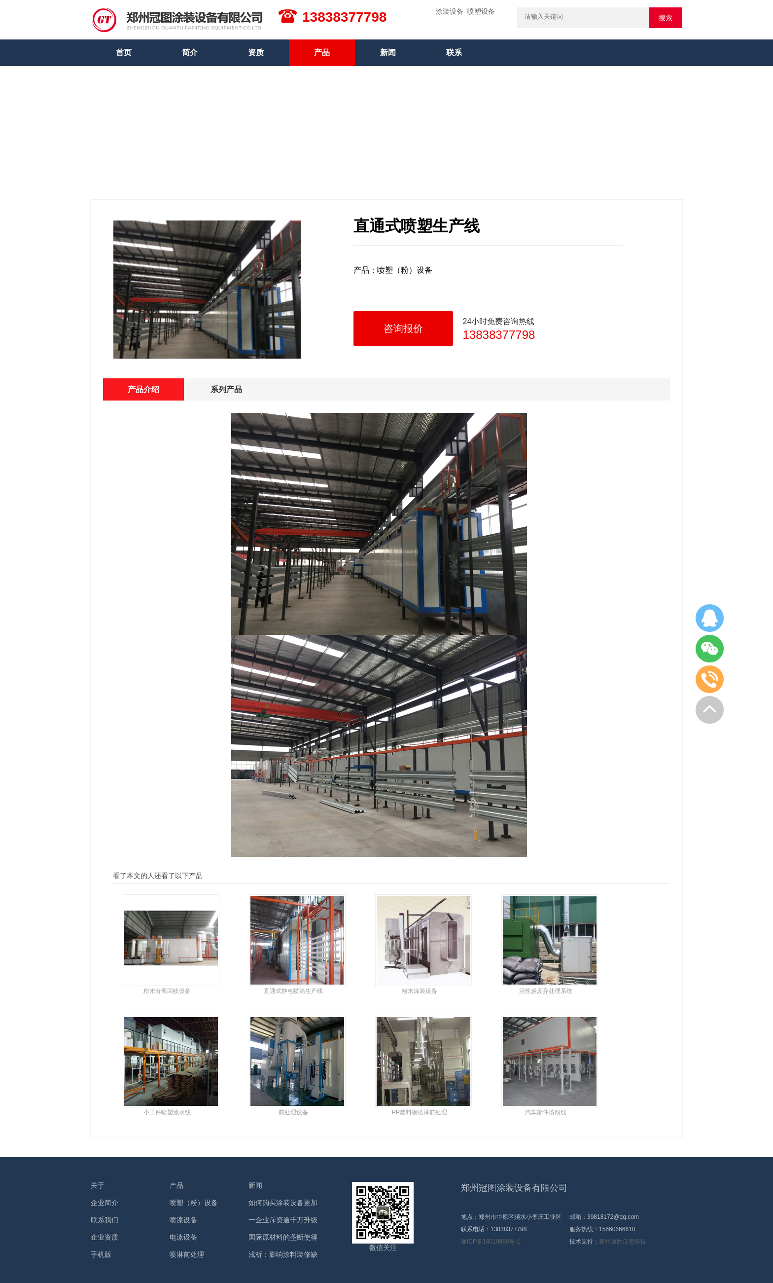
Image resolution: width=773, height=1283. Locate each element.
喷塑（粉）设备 (194, 1203)
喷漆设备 (183, 1220)
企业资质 (104, 1237)
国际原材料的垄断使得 (282, 1237)
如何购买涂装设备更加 (282, 1203)
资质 (256, 52)
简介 (190, 52)
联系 (454, 52)
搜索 (665, 18)
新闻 (388, 52)
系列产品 (226, 389)
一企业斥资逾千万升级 (282, 1220)
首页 (124, 52)
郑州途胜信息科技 (622, 1241)
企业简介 (104, 1203)
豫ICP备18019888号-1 (490, 1241)
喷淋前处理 (187, 1254)
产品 (322, 52)
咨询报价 (403, 328)
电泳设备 (183, 1237)
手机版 (101, 1254)
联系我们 (104, 1220)
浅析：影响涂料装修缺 (282, 1254)
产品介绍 (143, 389)
